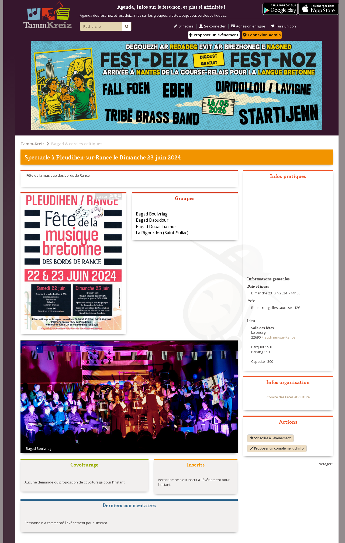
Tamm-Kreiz (32, 143)
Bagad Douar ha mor (156, 226)
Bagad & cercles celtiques (76, 143)
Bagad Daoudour (152, 220)
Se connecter (212, 26)
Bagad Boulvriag (152, 214)
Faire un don (283, 26)
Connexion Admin (262, 34)
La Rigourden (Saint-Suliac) (162, 233)
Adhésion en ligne (248, 26)
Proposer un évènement (214, 34)
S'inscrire (184, 26)
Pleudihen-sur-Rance (84, 157)
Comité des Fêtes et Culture (288, 397)
